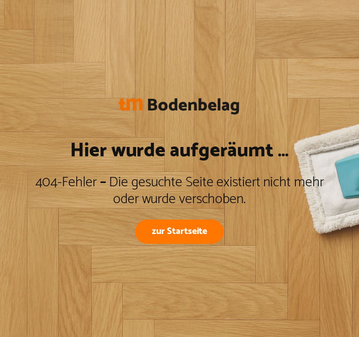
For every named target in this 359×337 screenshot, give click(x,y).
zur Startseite (180, 231)
